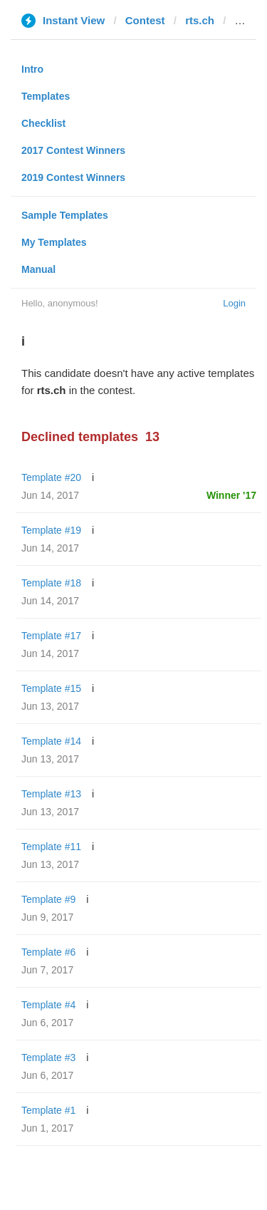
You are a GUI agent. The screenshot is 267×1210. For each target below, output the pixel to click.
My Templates (54, 242)
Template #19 (51, 530)
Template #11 (51, 846)
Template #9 (48, 899)
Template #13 (51, 794)
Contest (145, 20)
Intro (32, 69)
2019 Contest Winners (73, 177)
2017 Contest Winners (73, 150)
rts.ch (199, 20)
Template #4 (48, 1004)
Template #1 (48, 1110)
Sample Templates (64, 215)
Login (234, 303)
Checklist (43, 123)
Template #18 (51, 583)
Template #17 (51, 635)
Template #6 (48, 952)
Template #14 (51, 741)
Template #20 (51, 477)
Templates (45, 96)
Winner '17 (231, 495)
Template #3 (48, 1057)
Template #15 (51, 688)
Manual (38, 269)
